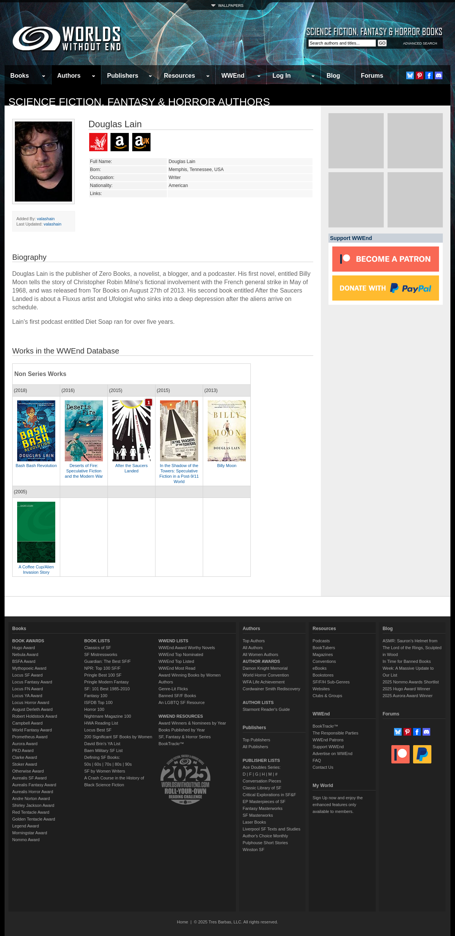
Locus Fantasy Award (32, 682)
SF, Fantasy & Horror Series (185, 736)
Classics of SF (97, 647)
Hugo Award (23, 647)
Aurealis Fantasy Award (34, 784)
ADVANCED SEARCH (420, 43)
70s (107, 764)
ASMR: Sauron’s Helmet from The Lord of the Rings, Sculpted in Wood (412, 647)
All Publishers (255, 746)
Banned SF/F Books (177, 695)
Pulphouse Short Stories (265, 842)
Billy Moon (227, 465)
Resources (179, 75)
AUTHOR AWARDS (261, 661)
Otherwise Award (28, 771)
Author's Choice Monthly (265, 836)
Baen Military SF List (103, 750)
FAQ (316, 760)
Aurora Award (24, 743)
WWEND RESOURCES (181, 716)
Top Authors (254, 640)
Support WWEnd (328, 746)
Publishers (122, 75)
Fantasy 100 (95, 695)
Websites (321, 688)
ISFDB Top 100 (98, 702)
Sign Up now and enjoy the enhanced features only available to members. (337, 804)
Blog (333, 75)
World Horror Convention (266, 675)
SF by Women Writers (104, 771)
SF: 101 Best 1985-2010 (107, 688)
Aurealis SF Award (29, 778)
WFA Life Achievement (264, 682)
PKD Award (23, 750)
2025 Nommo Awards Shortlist (411, 682)
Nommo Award (26, 839)
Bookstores (322, 675)
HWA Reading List (101, 723)
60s (98, 764)
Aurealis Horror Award (32, 791)
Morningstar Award (29, 832)
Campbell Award (27, 723)
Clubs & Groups (327, 695)
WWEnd (232, 75)
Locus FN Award (27, 688)
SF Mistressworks (100, 654)
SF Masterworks (258, 815)
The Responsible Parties (335, 733)
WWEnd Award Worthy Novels (187, 647)
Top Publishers (256, 740)
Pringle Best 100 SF (103, 675)
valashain (45, 218)
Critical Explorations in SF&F (269, 794)
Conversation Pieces (262, 781)
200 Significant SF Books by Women (118, 736)
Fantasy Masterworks (263, 808)
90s (128, 764)
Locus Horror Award (30, 702)
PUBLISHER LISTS (261, 760)
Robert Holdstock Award (34, 716)
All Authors (253, 647)
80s (118, 764)
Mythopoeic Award (29, 668)
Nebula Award (25, 654)
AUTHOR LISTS (258, 702)
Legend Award (25, 826)
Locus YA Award (27, 695)
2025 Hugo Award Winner (406, 688)
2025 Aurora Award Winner (408, 695)
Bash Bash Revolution (36, 465)
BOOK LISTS (97, 640)
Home (182, 922)
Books (19, 75)
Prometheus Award (30, 736)
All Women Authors (260, 654)
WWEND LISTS (173, 640)
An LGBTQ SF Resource (182, 702)
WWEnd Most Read (177, 668)
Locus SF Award (27, 675)
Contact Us (322, 767)
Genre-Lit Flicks (173, 688)
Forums (372, 75)
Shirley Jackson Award (33, 805)
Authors (68, 75)
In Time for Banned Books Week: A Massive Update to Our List (408, 668)
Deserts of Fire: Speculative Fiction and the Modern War (84, 470)
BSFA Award (23, 661)
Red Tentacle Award (30, 812)
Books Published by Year (182, 730)
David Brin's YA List (102, 743)
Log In (281, 75)
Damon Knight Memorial (265, 668)
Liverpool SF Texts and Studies (271, 829)
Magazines (322, 654)
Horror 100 (94, 709)
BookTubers (323, 647)
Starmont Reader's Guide (266, 709)
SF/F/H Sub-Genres (330, 682)
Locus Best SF (98, 730)
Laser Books (254, 822)
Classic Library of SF (262, 788)
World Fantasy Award (32, 730)
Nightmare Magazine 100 (107, 716)
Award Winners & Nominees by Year (192, 723)
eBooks (319, 668)
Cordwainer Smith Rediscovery (271, 688)
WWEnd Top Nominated (181, 654)
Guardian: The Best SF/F (107, 661)
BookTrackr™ (171, 743)
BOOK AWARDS (28, 640)
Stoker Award (24, 764)
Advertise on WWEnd (332, 753)
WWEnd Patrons (327, 740)
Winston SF (253, 849)
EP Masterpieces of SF (264, 801)
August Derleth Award (32, 709)
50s (87, 764)
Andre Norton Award (31, 798)
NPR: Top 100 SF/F (102, 668)
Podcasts (321, 640)
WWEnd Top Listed (176, 661)
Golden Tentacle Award (33, 819)
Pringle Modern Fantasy (106, 682)
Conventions (324, 661)
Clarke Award (24, 757)
